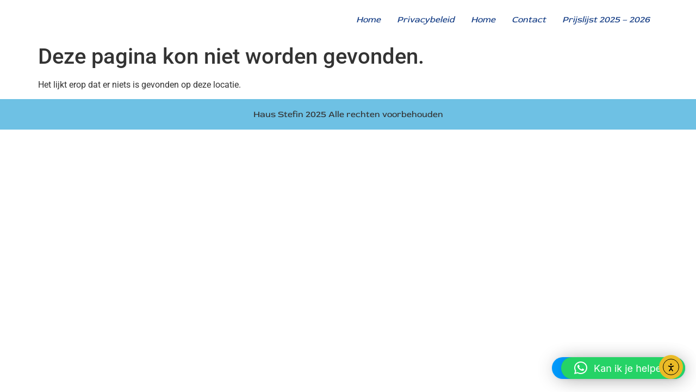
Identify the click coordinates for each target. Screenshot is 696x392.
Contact (529, 19)
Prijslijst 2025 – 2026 (606, 19)
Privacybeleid (426, 19)
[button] (623, 368)
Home (368, 19)
